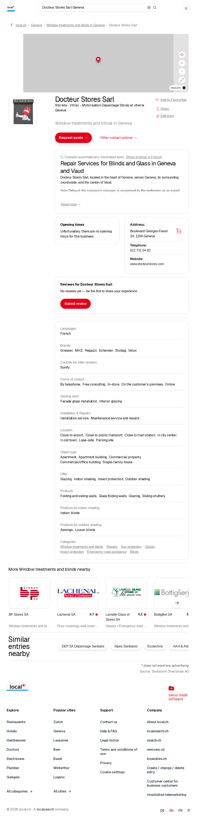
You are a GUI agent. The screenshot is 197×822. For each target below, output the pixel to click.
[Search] (154, 7)
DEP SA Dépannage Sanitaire (83, 646)
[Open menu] (186, 8)
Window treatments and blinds (81, 547)
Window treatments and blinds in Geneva (75, 25)
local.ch (21, 25)
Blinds (134, 552)
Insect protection (72, 552)
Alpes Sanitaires (126, 646)
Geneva (36, 25)
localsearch (45, 809)
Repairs (111, 547)
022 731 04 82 (140, 250)
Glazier (150, 547)
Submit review (75, 303)
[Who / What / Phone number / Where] (93, 7)
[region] (98, 63)
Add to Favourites (173, 100)
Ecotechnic (155, 646)
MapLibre (176, 87)
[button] (98, 59)
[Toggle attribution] (184, 87)
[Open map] (179, 231)
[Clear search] (149, 7)
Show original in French (144, 157)
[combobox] (73, 138)
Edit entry (165, 116)
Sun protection (131, 547)
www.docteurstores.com (147, 264)
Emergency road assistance (106, 552)
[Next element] (177, 603)
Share (162, 109)
